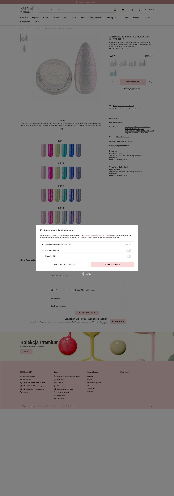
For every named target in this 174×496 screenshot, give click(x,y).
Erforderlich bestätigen (64, 265)
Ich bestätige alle (112, 265)
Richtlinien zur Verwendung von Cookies (96, 235)
